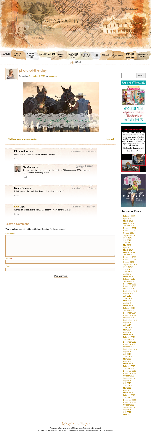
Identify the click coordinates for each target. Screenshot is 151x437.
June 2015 (127, 298)
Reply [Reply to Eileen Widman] (16, 159)
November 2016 (129, 260)
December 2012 (129, 371)
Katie (16, 206)
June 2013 (127, 356)
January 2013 (128, 369)
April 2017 (127, 247)
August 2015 (128, 293)
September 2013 (130, 349)
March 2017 (128, 250)
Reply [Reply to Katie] (16, 214)
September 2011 (130, 407)
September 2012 (130, 378)
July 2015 (127, 296)
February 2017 (129, 252)
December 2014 (129, 313)
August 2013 (128, 352)
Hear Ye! (111, 139)
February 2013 (129, 366)
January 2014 (128, 339)
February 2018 (129, 223)
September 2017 (130, 235)
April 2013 (127, 361)
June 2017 (127, 243)
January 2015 (128, 310)
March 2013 (128, 364)
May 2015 (127, 301)
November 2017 (129, 231)
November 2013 (129, 344)
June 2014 (127, 327)
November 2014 (129, 315)
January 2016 (128, 281)
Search (141, 75)
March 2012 (128, 393)
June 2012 (127, 385)
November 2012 (129, 373)
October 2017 (128, 233)
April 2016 (127, 274)
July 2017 (127, 240)
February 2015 (129, 308)
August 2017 (128, 238)
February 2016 (129, 279)
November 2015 (129, 286)
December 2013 (129, 342)
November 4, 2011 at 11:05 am (83, 151)
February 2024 (129, 216)
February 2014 (129, 337)
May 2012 (127, 388)
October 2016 (128, 262)
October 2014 (128, 318)
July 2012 (127, 383)
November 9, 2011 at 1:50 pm (84, 207)
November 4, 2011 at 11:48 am (84, 167)
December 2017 (129, 228)
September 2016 (130, 264)
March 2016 (128, 277)
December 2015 (129, 284)
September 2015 (130, 291)
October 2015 (128, 289)
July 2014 (127, 325)
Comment (10, 234)
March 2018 (128, 221)
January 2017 (128, 255)
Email (8, 266)
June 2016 (127, 272)
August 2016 (128, 267)
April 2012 (127, 390)
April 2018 (127, 218)
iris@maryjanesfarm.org (94, 430)
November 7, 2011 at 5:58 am (84, 188)
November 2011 (129, 402)
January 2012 (128, 398)
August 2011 (128, 410)
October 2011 (128, 405)
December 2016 (129, 257)
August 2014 (128, 323)
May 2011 (127, 415)
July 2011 (127, 412)
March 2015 (128, 306)
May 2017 (127, 245)
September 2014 (130, 320)
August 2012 (128, 381)
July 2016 (127, 269)
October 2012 (128, 376)
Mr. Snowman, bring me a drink (21, 139)
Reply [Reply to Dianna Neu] (16, 196)
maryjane (53, 76)
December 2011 (129, 400)
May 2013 (127, 359)
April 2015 (127, 303)
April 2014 (127, 332)
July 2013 (127, 354)
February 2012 (129, 395)
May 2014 (127, 330)
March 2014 (128, 335)
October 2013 (128, 347)
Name (8, 259)
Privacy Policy (108, 430)
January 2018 (128, 226)
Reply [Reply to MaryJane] (25, 177)
